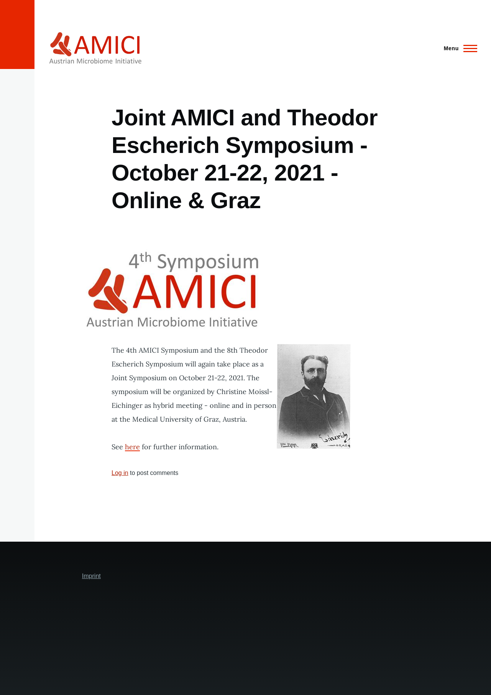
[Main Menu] (458, 48)
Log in (120, 473)
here (132, 446)
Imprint (91, 576)
